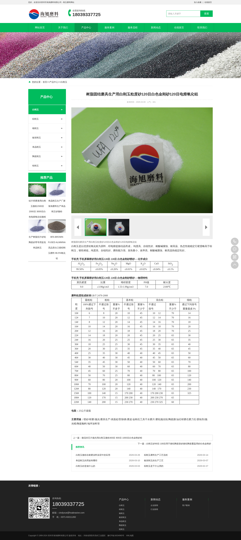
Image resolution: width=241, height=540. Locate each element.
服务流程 (133, 27)
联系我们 (202, 27)
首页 (45, 82)
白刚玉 (64, 82)
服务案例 (109, 27)
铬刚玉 (35, 128)
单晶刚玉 (36, 147)
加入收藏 (197, 2)
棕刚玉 (35, 119)
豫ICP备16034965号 (115, 535)
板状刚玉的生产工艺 (153, 460)
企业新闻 (154, 505)
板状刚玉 (36, 137)
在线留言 (208, 2)
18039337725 (235, 241)
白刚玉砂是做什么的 (85, 466)
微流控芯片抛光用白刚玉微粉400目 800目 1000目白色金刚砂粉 (112, 438)
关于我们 (63, 27)
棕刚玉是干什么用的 (153, 466)
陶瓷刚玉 (36, 156)
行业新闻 (154, 509)
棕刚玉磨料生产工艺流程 (156, 455)
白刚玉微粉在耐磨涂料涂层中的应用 (93, 455)
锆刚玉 (35, 165)
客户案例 (186, 505)
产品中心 (86, 27)
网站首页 (40, 27)
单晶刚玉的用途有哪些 (86, 460)
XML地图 (130, 535)
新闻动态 (156, 27)
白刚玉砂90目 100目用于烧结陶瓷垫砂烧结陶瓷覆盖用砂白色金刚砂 (178, 443)
